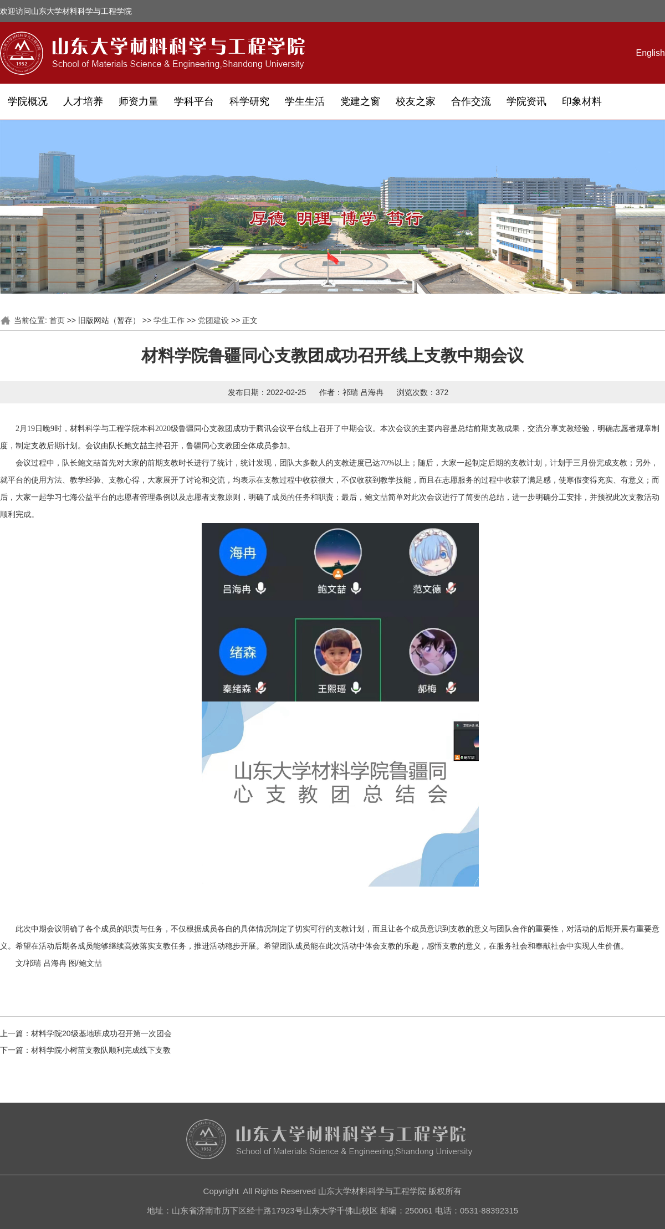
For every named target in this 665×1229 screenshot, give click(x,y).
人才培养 (83, 101)
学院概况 (28, 101)
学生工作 (169, 320)
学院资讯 (526, 101)
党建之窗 (360, 101)
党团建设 (213, 320)
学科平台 (194, 101)
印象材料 (582, 101)
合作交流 (471, 101)
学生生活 (305, 101)
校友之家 (416, 101)
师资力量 (138, 101)
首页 (57, 320)
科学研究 (249, 101)
